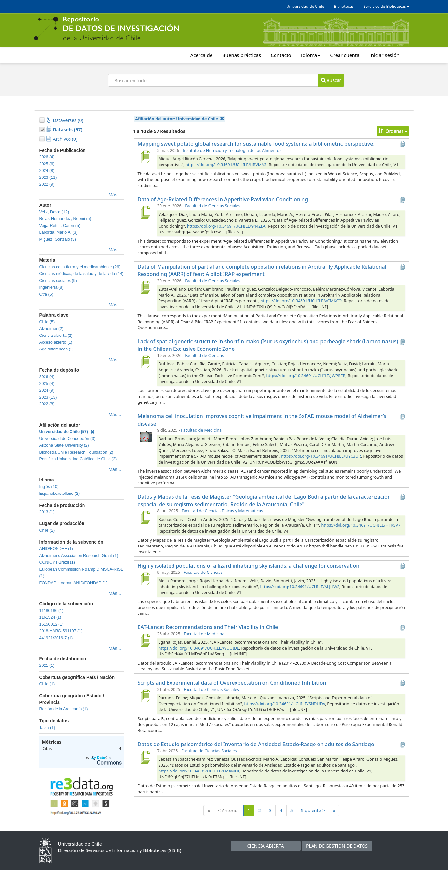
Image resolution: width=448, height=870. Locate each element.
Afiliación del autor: (179, 119)
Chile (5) (47, 322)
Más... (115, 194)
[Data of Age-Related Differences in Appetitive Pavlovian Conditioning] (145, 212)
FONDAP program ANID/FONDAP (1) (73, 583)
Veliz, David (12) (54, 212)
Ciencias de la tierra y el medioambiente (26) (80, 267)
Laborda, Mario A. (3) (58, 232)
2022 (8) (47, 404)
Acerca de (201, 55)
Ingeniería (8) (51, 287)
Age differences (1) (56, 349)
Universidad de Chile (305, 6)
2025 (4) (47, 383)
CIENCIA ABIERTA (265, 846)
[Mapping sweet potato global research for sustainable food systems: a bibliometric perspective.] (145, 157)
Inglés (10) (49, 486)
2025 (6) (47, 164)
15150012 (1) (51, 624)
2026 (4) (47, 157)
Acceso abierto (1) (55, 342)
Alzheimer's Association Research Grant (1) (78, 555)
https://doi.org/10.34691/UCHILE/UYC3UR (321, 456)
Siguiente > (313, 810)
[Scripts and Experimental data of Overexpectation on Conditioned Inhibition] (145, 696)
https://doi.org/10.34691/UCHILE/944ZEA (226, 226)
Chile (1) (47, 684)
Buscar (331, 80)
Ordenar (392, 131)
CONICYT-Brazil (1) (57, 562)
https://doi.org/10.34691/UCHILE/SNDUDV (284, 703)
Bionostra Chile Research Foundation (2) (76, 452)
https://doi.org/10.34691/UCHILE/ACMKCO (301, 301)
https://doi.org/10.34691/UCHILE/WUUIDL (199, 648)
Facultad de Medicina (201, 430)
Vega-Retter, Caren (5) (60, 225)
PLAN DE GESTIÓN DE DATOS (337, 846)
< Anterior (228, 810)
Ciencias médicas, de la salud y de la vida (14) (81, 273)
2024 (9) (47, 390)
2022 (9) (47, 184)
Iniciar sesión (384, 55)
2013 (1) (47, 512)
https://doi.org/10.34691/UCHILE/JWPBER (305, 375)
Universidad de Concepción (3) (67, 438)
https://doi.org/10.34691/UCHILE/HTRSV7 (361, 525)
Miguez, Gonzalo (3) (57, 239)
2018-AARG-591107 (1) (61, 631)
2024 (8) (47, 170)
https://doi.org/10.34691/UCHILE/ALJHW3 (299, 586)
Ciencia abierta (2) (56, 335)
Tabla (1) (47, 727)
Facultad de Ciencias (204, 355)
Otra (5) (46, 294)
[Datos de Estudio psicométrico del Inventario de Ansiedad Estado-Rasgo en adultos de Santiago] (145, 757)
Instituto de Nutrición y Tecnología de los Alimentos (232, 150)
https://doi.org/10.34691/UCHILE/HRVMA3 (226, 164)
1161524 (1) (50, 617)
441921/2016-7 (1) (56, 638)
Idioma (311, 55)
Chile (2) (47, 530)
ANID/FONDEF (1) (56, 549)
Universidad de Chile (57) (67, 431)
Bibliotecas (344, 6)
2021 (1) (47, 665)
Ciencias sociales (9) (58, 280)
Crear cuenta (344, 55)
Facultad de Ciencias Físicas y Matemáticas (222, 511)
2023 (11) (48, 177)
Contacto (281, 55)
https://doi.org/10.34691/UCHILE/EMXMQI (199, 771)
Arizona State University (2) (64, 445)
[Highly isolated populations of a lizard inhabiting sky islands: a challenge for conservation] (145, 579)
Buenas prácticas (241, 55)
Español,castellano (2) (59, 493)
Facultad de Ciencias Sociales (212, 206)
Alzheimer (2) (51, 328)
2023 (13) (48, 397)
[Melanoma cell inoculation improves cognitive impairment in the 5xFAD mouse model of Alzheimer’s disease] (145, 436)
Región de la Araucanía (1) (63, 709)
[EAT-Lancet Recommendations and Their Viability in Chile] (145, 640)
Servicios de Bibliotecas (386, 6)
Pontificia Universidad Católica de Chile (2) (78, 459)
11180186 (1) (51, 610)
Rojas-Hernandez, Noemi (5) (65, 219)
